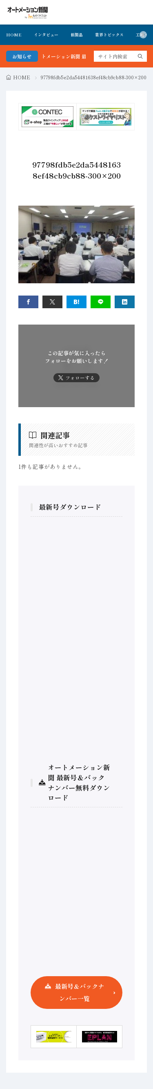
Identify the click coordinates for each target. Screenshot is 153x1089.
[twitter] (52, 302)
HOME (14, 34)
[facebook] (28, 302)
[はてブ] (76, 302)
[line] (101, 302)
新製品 (77, 34)
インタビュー (46, 34)
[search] (140, 56)
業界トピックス (109, 34)
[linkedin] (125, 302)
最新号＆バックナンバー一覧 (79, 992)
